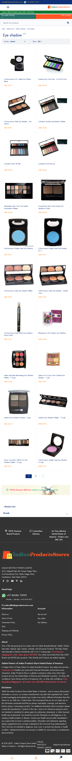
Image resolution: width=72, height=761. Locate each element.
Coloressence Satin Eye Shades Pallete (18, 291)
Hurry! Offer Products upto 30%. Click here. (18, 12)
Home (3, 29)
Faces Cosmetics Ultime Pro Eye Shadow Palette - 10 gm (16, 461)
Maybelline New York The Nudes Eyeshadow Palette (16, 207)
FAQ (3, 626)
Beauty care (10, 29)
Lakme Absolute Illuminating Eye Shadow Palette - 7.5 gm (18, 376)
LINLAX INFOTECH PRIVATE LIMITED (44, 745)
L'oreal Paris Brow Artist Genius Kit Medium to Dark (50, 207)
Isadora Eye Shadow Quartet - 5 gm (17, 417)
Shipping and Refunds (10, 630)
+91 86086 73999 (31, 2)
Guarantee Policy (8, 622)
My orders (42, 618)
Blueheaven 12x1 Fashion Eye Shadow (52, 333)
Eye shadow (31, 29)
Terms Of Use (7, 618)
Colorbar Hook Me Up (46, 164)
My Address (42, 622)
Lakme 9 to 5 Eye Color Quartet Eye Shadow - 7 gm (51, 376)
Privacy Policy (7, 634)
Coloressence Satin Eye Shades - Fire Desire (18, 122)
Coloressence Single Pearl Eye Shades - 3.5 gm (53, 461)
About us (5, 614)
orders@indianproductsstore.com (12, 2)
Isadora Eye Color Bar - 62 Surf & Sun (52, 79)
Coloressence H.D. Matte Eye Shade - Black (18, 80)
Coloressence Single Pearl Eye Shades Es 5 (52, 249)
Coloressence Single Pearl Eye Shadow (18, 248)
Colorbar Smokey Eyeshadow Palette (51, 121)
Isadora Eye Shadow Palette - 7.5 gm (52, 417)
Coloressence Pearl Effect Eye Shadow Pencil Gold (18, 334)
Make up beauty (21, 29)
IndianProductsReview (61, 744)
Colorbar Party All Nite (12, 164)
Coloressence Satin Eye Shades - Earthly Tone (53, 292)
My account (42, 614)
